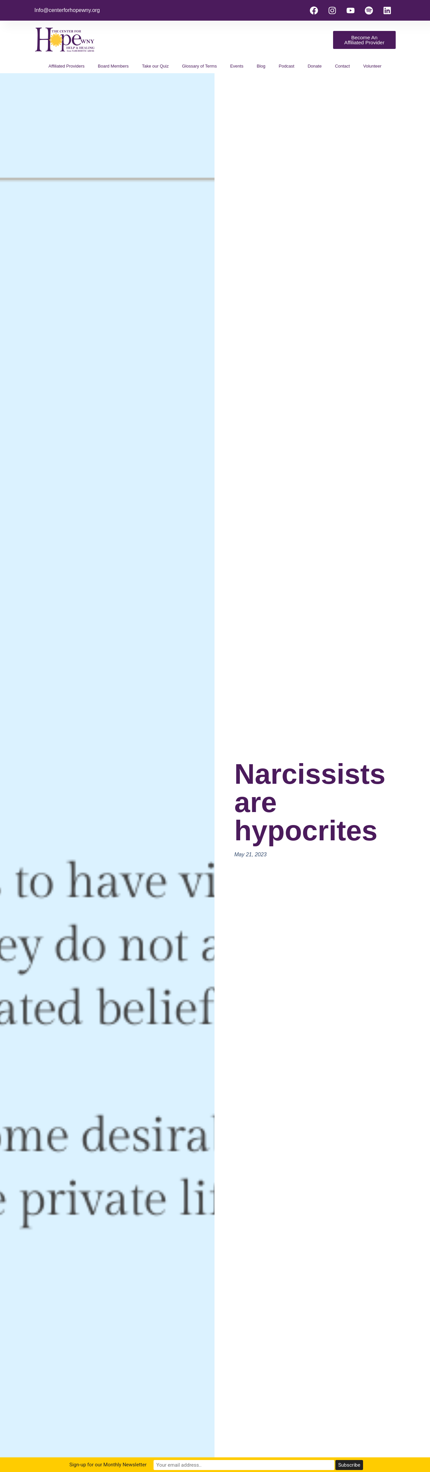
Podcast (286, 66)
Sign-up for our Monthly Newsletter (158, 1465)
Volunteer (372, 66)
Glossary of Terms (199, 66)
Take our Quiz (155, 66)
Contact (342, 66)
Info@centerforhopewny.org (67, 10)
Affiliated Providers (67, 66)
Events (236, 66)
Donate (315, 66)
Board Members (113, 66)
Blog (261, 66)
